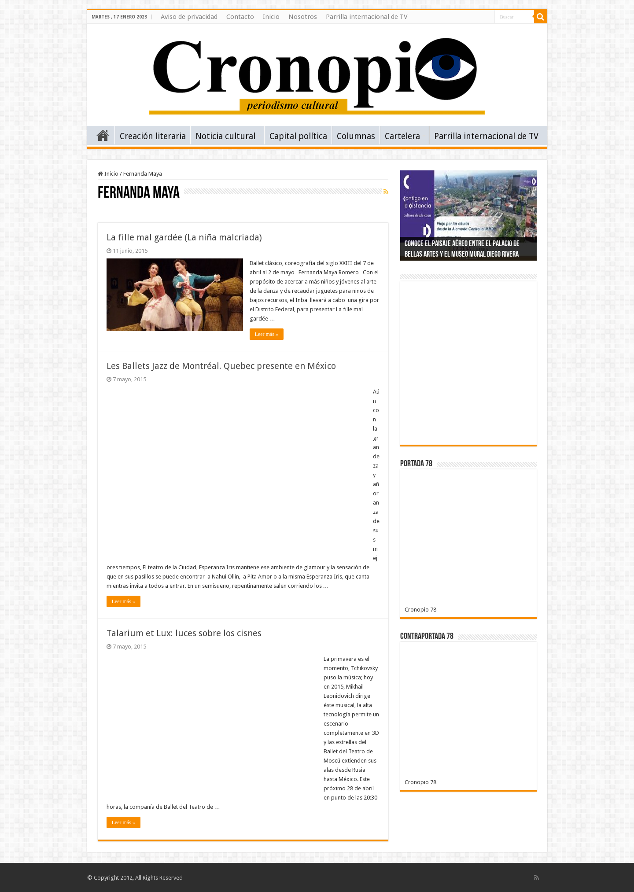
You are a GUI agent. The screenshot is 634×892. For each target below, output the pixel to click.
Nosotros (302, 17)
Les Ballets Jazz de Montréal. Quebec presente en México (221, 366)
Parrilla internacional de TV (367, 17)
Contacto (240, 17)
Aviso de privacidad (189, 17)
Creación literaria (153, 136)
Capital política (298, 136)
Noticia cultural (225, 136)
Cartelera (402, 136)
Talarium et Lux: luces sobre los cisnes (184, 633)
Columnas (356, 136)
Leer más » (266, 334)
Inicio (271, 17)
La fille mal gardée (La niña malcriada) (184, 237)
